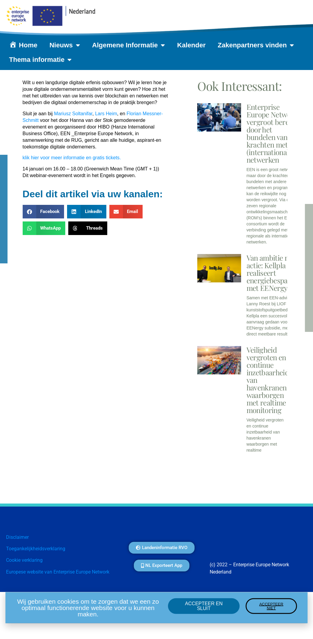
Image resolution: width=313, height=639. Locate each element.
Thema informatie (40, 59)
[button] (43, 211)
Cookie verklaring (24, 560)
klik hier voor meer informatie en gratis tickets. (72, 157)
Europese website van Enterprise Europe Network (57, 572)
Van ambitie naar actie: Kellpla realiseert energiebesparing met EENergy (273, 273)
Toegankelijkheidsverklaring (35, 549)
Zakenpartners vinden (256, 45)
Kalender (191, 45)
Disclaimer (17, 537)
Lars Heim (106, 113)
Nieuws (65, 45)
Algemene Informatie (128, 45)
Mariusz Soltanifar (73, 113)
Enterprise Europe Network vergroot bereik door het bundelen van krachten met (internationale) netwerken (272, 133)
